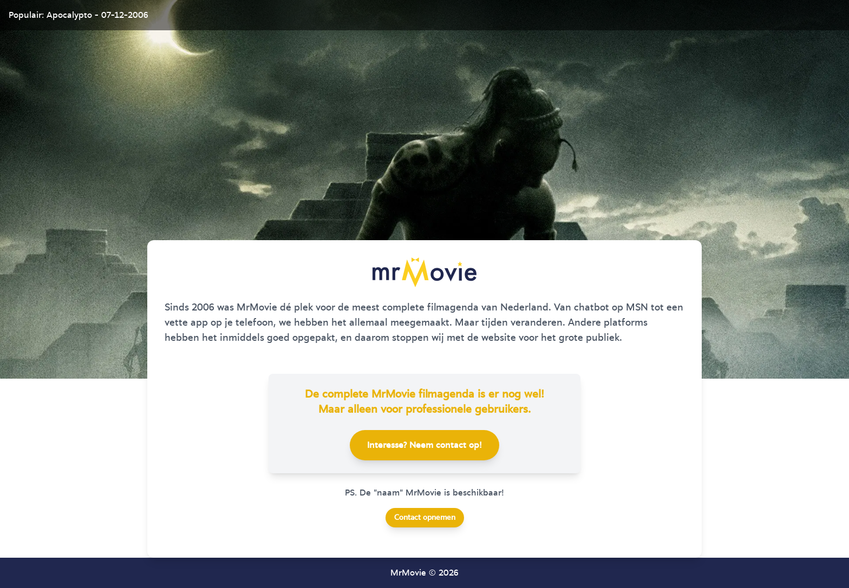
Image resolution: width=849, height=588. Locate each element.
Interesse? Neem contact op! (424, 445)
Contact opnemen (424, 517)
